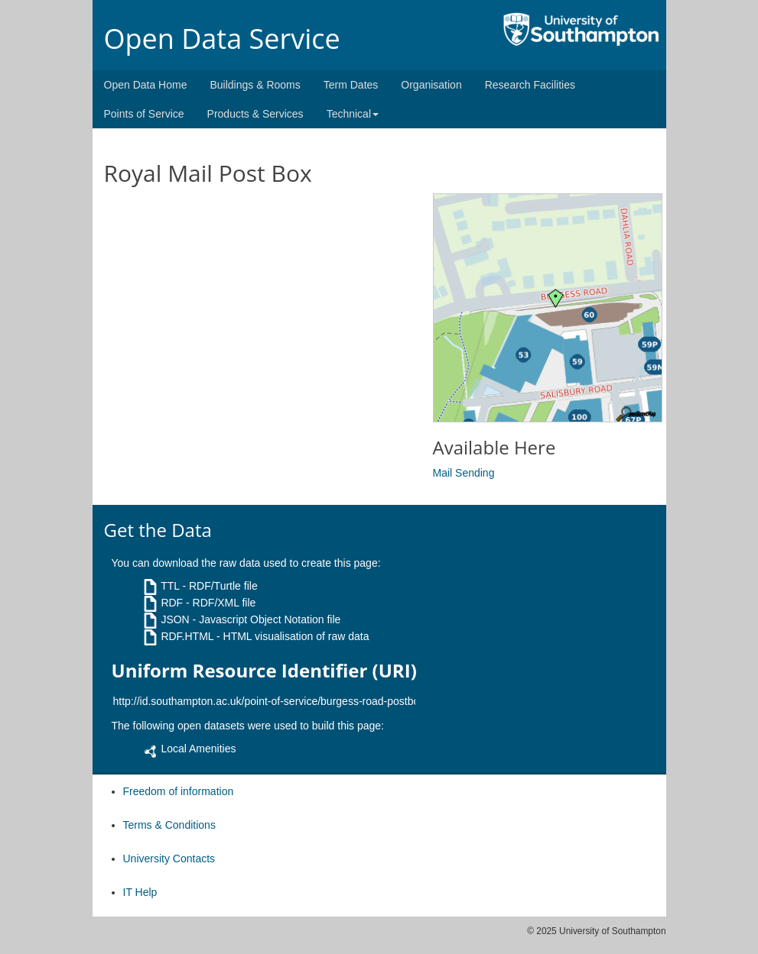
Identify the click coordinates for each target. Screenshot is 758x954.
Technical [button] (353, 114)
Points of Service (144, 114)
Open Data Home (145, 85)
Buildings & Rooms (255, 85)
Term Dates (351, 85)
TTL (170, 586)
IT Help (140, 892)
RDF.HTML (187, 636)
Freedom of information (178, 791)
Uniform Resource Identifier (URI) (264, 671)
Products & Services (255, 114)
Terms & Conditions (169, 825)
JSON (175, 619)
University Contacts (169, 858)
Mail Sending (464, 473)
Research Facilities (530, 85)
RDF (172, 603)
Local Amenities (198, 748)
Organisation (431, 85)
